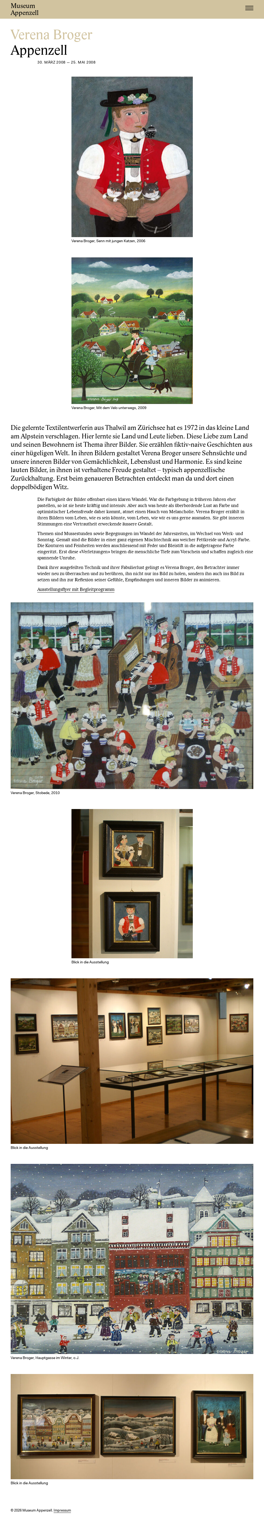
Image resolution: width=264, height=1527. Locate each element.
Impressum (62, 1510)
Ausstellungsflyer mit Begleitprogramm (75, 589)
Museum (25, 10)
